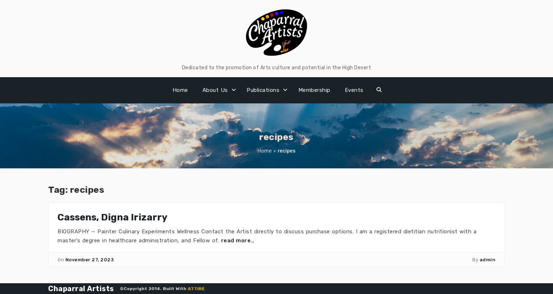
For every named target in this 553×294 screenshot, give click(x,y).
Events (354, 90)
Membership (314, 90)
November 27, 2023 (89, 259)
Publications (263, 90)
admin (488, 259)
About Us (215, 90)
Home (180, 90)
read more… (238, 240)
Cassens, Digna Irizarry (113, 217)
